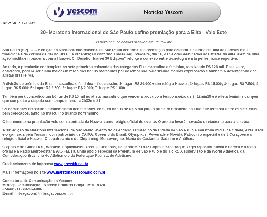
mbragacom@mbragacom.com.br (44, 193)
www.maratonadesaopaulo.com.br (76, 172)
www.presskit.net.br (71, 164)
